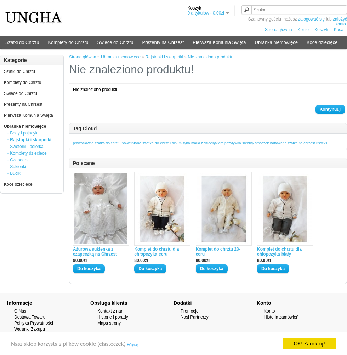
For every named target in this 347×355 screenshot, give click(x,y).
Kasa (338, 29)
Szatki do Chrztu (22, 42)
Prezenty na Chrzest (163, 42)
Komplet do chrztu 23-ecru (218, 252)
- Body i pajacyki (22, 133)
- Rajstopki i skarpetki (29, 139)
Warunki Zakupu (29, 329)
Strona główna (278, 29)
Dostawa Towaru (30, 317)
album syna (181, 143)
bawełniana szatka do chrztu (146, 143)
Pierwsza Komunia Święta (219, 42)
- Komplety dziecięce (27, 153)
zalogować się (311, 19)
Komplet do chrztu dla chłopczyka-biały (279, 252)
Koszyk (321, 29)
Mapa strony (109, 323)
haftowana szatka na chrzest (292, 143)
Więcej (133, 344)
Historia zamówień (281, 317)
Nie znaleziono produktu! (211, 57)
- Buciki (14, 173)
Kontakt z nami (111, 311)
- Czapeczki (18, 160)
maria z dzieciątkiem (207, 143)
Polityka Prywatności (33, 323)
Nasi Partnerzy (195, 317)
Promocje (190, 311)
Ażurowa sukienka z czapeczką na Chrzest (95, 252)
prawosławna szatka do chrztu (96, 143)
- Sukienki (16, 166)
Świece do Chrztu (115, 42)
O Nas (20, 311)
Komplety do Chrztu (68, 42)
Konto (303, 29)
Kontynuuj (330, 109)
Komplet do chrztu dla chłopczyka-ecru (156, 252)
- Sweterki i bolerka (25, 146)
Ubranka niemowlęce (276, 42)
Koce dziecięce (322, 42)
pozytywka (232, 143)
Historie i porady (112, 317)
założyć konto (340, 22)
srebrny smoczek (255, 143)
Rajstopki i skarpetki (164, 57)
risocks (321, 143)
